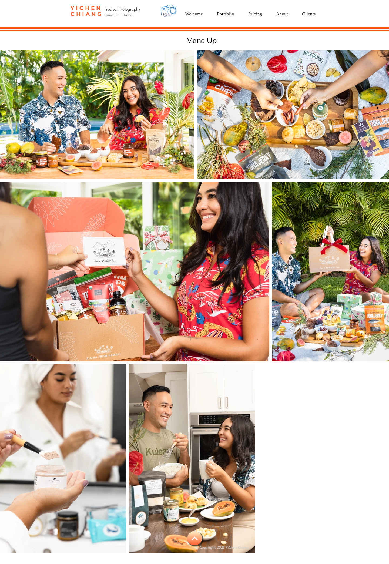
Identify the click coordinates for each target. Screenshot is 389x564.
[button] (225, 13)
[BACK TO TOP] (194, 538)
